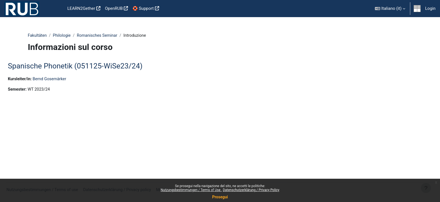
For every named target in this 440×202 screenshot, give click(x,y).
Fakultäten (37, 35)
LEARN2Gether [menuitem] (81, 8)
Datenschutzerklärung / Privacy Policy (251, 190)
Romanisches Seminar (99, 35)
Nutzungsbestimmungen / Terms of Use (191, 190)
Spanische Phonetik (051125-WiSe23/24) (88, 66)
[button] (390, 8)
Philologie (63, 35)
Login (430, 8)
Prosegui (220, 197)
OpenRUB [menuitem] (114, 8)
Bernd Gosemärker (64, 79)
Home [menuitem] (56, 8)
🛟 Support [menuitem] (142, 8)
